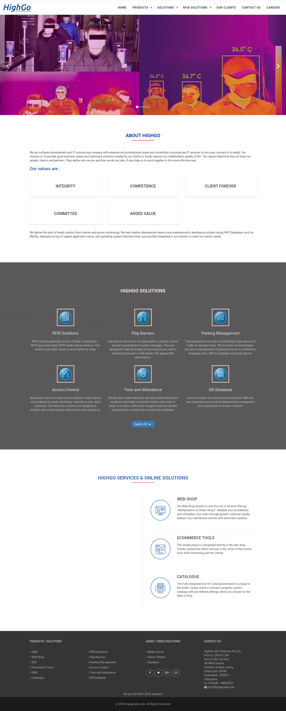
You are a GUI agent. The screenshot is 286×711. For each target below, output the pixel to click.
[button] (7, 65)
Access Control (65, 389)
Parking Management (220, 333)
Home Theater (155, 657)
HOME (122, 7)
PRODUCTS (140, 7)
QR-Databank (220, 389)
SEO (37, 537)
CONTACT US (251, 7)
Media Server (155, 651)
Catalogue (188, 576)
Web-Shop (187, 499)
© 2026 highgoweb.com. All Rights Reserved (143, 704)
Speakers (152, 662)
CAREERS (273, 7)
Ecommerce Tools (195, 537)
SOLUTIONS (165, 7)
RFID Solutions (65, 333)
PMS (38, 576)
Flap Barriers (143, 333)
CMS (38, 499)
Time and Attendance (143, 389)
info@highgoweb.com (221, 687)
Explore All (143, 424)
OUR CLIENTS (226, 7)
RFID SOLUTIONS (195, 7)
